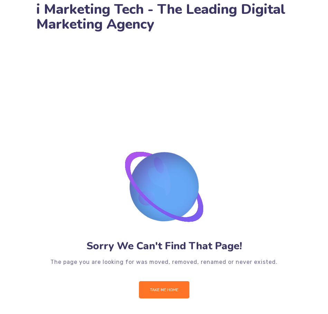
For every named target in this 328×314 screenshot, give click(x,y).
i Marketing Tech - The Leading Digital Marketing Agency (160, 17)
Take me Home (164, 289)
